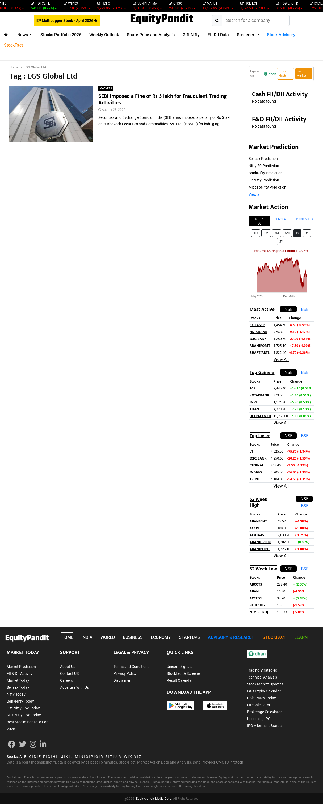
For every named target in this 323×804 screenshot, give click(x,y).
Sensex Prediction (263, 158)
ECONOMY (161, 637)
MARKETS (106, 88)
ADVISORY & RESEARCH (231, 637)
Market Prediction (21, 666)
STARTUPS (189, 637)
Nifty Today (16, 694)
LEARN (301, 637)
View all (255, 194)
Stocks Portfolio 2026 (60, 34)
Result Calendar (180, 680)
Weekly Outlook (104, 34)
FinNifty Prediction (264, 180)
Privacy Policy (125, 673)
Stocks (12, 756)
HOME (67, 637)
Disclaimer (122, 680)
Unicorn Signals (179, 666)
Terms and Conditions (131, 666)
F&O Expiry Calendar (264, 691)
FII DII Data (218, 34)
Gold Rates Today (261, 698)
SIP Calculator (258, 705)
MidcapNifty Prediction (267, 187)
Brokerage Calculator (264, 712)
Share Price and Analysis (151, 34)
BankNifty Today (20, 701)
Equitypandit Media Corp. (154, 799)
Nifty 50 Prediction (264, 166)
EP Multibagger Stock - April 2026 (66, 20)
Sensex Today (18, 687)
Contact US (69, 673)
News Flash (282, 74)
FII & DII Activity (19, 673)
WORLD (107, 637)
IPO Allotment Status (264, 726)
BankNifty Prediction (266, 173)
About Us (67, 666)
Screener (245, 34)
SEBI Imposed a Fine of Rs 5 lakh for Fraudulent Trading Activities (162, 99)
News (22, 34)
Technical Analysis (262, 677)
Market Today (18, 680)
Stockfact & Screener (184, 673)
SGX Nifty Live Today (24, 715)
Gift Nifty (191, 34)
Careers (66, 680)
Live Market (301, 74)
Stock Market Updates (265, 684)
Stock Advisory (281, 34)
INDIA (87, 637)
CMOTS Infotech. (230, 762)
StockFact (13, 45)
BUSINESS (133, 637)
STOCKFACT (274, 637)
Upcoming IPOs (259, 719)
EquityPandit (161, 19)
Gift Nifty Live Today (23, 708)
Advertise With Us (74, 687)
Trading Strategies (262, 670)
